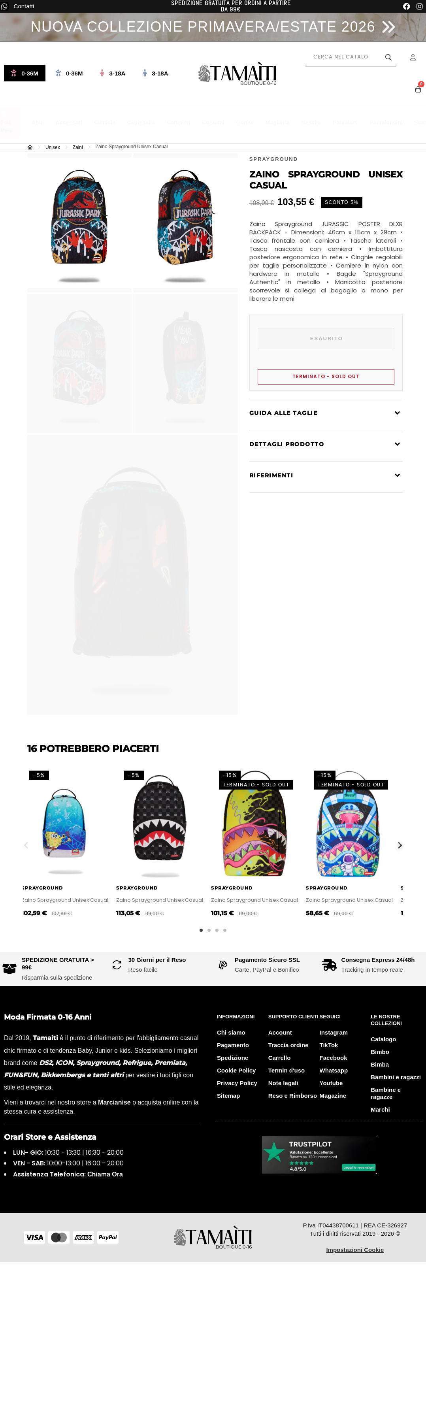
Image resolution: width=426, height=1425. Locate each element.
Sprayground (48, 888)
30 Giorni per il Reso (157, 959)
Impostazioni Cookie (355, 1249)
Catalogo (383, 1039)
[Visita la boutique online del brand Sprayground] (273, 159)
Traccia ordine (288, 1045)
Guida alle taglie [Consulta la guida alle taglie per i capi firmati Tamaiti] (283, 413)
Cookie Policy (236, 1070)
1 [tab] (201, 930)
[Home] (32, 147)
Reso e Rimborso (292, 1095)
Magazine (333, 1095)
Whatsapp (334, 1070)
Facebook (333, 1057)
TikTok (329, 1045)
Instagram (334, 1032)
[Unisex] (54, 147)
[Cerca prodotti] (350, 57)
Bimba (380, 1064)
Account (280, 1032)
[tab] (326, 414)
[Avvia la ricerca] (388, 57)
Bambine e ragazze (386, 1093)
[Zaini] (80, 147)
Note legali (283, 1083)
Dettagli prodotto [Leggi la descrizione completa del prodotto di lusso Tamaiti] (286, 444)
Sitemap (228, 1095)
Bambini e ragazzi (396, 1077)
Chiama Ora (105, 1174)
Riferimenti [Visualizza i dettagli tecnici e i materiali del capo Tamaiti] (271, 475)
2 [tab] (209, 930)
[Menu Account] (418, 57)
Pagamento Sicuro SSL (267, 959)
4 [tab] (225, 930)
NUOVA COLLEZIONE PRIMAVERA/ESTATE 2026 (202, 27)
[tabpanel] (70, 845)
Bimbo (380, 1051)
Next (400, 845)
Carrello (279, 1057)
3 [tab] (217, 930)
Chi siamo (231, 1032)
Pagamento (233, 1045)
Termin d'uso (286, 1070)
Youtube (331, 1083)
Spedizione (232, 1057)
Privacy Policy (237, 1083)
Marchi (380, 1109)
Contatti (24, 6)
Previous (26, 845)
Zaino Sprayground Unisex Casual (70, 900)
